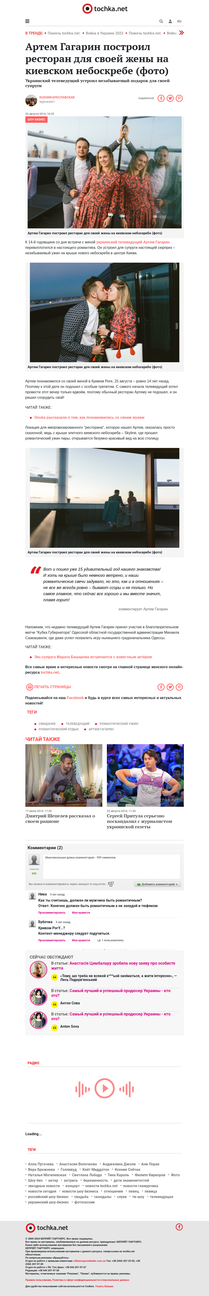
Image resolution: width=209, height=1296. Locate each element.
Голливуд (69, 1169)
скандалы (102, 1197)
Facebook (75, 698)
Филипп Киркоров (150, 1175)
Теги (32, 1150)
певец (134, 1191)
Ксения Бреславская (56, 97)
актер (53, 1180)
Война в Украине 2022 (104, 33)
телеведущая (161, 1197)
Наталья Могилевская (47, 1175)
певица (151, 1191)
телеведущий (77, 724)
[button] (170, 21)
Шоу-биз (35, 1180)
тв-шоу (138, 1197)
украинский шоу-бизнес (48, 1202)
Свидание (47, 724)
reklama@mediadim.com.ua (90, 1260)
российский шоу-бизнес (48, 1197)
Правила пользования (38, 1280)
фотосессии (84, 1202)
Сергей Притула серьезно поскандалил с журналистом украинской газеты (139, 821)
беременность (95, 1180)
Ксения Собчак (127, 1169)
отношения (113, 1191)
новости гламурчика (140, 1186)
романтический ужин (119, 724)
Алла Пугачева (41, 1164)
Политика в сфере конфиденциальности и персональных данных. (91, 1280)
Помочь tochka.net (64, 33)
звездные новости (44, 1186)
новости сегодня (42, 1191)
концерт (72, 1186)
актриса (71, 1180)
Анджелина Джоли (119, 1164)
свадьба (81, 1197)
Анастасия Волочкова (78, 1164)
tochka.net (50, 672)
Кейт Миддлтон (95, 1169)
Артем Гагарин (101, 729)
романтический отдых (59, 729)
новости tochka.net (101, 1186)
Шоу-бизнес (36, 119)
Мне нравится (81, 912)
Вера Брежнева (41, 1169)
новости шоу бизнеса (80, 1191)
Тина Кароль (118, 1175)
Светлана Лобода (87, 1175)
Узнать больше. (104, 1286)
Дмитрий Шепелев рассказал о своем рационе (60, 818)
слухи (122, 1197)
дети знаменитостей (131, 1180)
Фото (175, 1175)
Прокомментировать (51, 912)
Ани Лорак (150, 1164)
